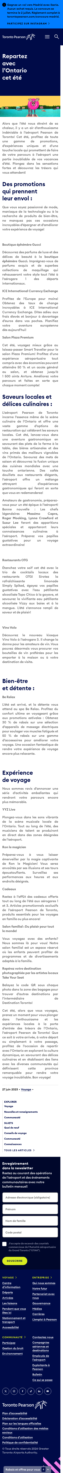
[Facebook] (22, 1391)
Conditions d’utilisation (17, 1437)
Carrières (38, 1314)
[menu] (47, 37)
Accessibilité (10, 1327)
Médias (37, 1308)
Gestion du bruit (12, 1348)
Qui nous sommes (43, 1283)
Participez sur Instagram (27, 23)
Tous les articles (18, 1150)
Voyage (26, 1089)
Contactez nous (42, 1337)
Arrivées (7, 1298)
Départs (7, 1292)
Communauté (12, 1337)
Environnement (12, 1353)
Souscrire (15, 1260)
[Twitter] (5, 1391)
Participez (8, 1343)
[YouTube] (47, 1391)
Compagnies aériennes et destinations (40, 1346)
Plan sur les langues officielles (21, 1423)
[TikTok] (30, 1391)
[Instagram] (14, 1391)
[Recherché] (57, 36)
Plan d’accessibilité (14, 1413)
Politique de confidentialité (20, 1442)
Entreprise (40, 1277)
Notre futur (39, 1288)
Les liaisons (9, 1303)
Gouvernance (41, 1303)
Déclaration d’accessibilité (19, 1418)
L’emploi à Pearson (44, 1319)
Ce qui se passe (42, 1380)
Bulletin (37, 1374)
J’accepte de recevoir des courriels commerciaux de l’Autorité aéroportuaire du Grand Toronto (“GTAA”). (32, 1247)
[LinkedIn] (39, 1391)
